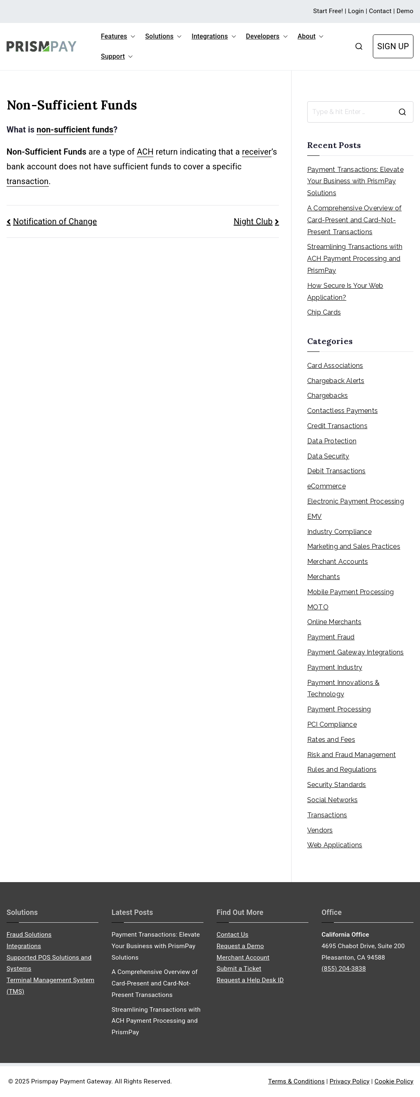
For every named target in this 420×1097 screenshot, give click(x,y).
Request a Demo (240, 946)
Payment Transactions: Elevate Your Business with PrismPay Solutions (355, 181)
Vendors (320, 830)
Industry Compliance (339, 532)
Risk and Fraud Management (351, 755)
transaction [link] (28, 181)
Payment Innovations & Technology (343, 688)
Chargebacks (327, 395)
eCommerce (326, 486)
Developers (267, 36)
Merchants (323, 577)
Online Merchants (334, 622)
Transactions (327, 815)
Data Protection (331, 441)
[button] (131, 36)
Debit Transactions (336, 471)
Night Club (253, 221)
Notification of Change (55, 221)
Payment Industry (334, 667)
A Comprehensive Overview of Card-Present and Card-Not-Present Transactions (354, 220)
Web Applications (334, 845)
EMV (314, 516)
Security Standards (336, 785)
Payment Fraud (331, 637)
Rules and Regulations (342, 769)
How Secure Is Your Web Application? (345, 291)
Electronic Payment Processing (355, 501)
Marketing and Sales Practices (353, 546)
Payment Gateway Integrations (355, 652)
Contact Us (233, 934)
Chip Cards (324, 312)
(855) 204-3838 (344, 968)
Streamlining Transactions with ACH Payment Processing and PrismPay (354, 258)
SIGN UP (393, 46)
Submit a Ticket (239, 968)
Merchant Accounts (337, 562)
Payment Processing (339, 709)
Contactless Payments (342, 411)
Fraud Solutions (29, 934)
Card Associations (335, 365)
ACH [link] (145, 152)
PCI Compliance (332, 724)
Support (117, 56)
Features (118, 36)
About (311, 36)
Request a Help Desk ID (250, 980)
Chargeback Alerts (335, 381)
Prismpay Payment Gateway (71, 1081)
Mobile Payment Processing (350, 592)
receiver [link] (257, 152)
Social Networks (332, 800)
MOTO (318, 607)
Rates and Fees (331, 739)
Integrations (214, 36)
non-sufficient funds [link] (75, 130)
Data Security (328, 456)
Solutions (163, 36)
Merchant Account (243, 957)
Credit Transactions (337, 426)
